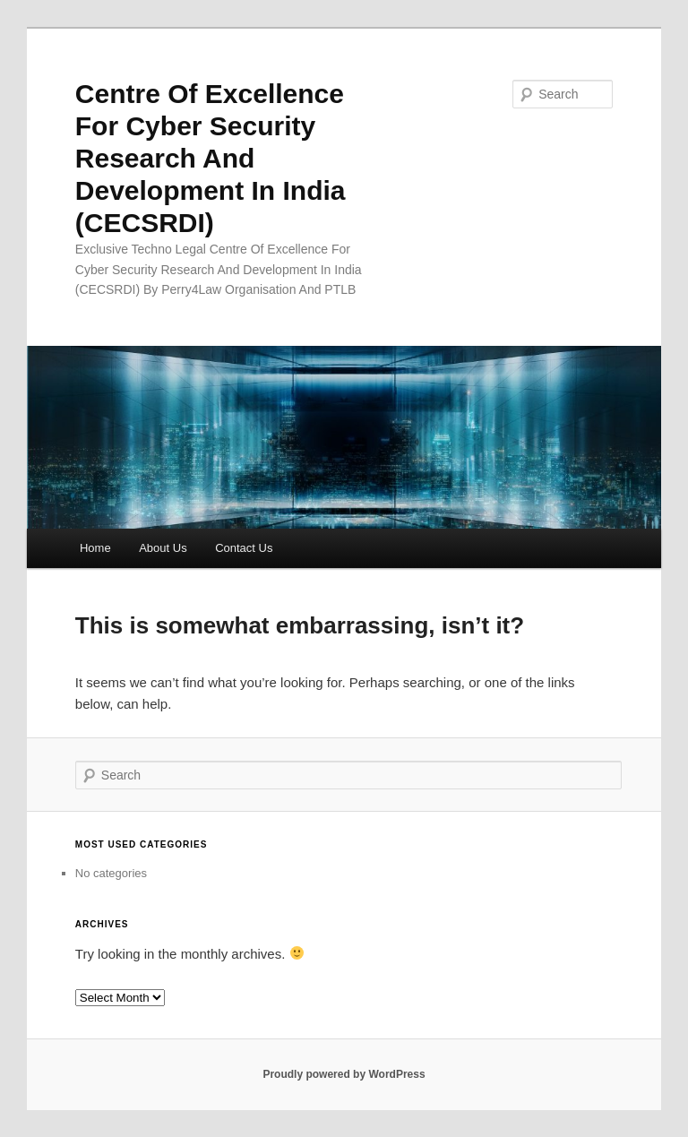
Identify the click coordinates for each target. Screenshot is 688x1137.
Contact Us (243, 548)
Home (95, 548)
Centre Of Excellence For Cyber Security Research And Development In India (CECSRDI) (210, 158)
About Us (162, 548)
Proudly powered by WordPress (343, 1074)
